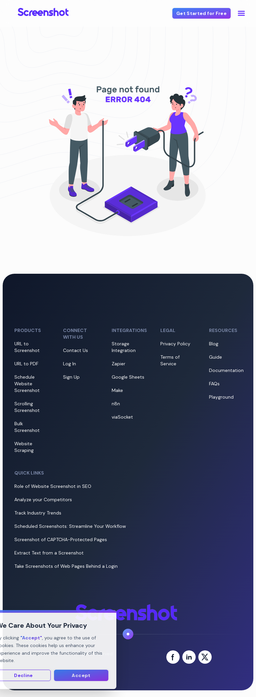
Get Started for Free (204, 13)
